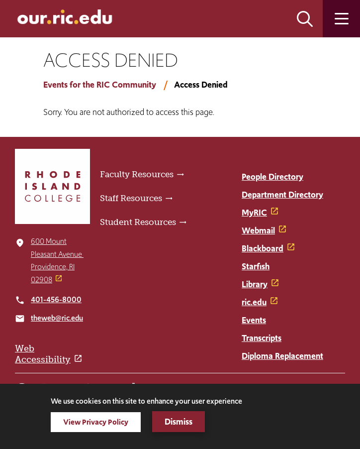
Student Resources (138, 222)
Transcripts (261, 338)
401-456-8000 (56, 299)
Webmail (258, 230)
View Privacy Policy (95, 422)
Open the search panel (305, 18)
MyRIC (254, 213)
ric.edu (254, 302)
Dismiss (178, 422)
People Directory (272, 177)
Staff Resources (131, 198)
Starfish (256, 266)
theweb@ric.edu (57, 318)
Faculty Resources (137, 174)
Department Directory (282, 195)
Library (255, 284)
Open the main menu (341, 18)
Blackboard (262, 248)
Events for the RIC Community (99, 85)
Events (254, 320)
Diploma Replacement (282, 356)
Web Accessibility (43, 354)
